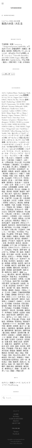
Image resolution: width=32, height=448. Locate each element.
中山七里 (18, 162)
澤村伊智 (24, 288)
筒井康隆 (20, 310)
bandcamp (22, 93)
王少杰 (7, 292)
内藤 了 (22, 174)
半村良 (26, 178)
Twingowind (10, 129)
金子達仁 (25, 344)
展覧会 (20, 218)
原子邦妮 (18, 180)
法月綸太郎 (14, 283)
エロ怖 (4, 138)
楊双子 (15, 272)
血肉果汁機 (22, 333)
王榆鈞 (14, 292)
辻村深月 (19, 340)
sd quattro (12, 120)
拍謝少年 (20, 241)
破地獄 (4, 306)
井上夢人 (14, 167)
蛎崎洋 (13, 333)
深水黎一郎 (11, 288)
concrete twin (13, 95)
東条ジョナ (14, 259)
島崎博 (4, 225)
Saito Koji (16, 118)
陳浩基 (25, 351)
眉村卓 (22, 299)
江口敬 (27, 279)
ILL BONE (20, 104)
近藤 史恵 (8, 342)
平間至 (26, 234)
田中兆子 (21, 295)
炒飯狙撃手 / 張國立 (19, 49)
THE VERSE (20, 127)
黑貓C (17, 369)
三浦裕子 (18, 160)
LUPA (24, 111)
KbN (25, 106)
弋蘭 (3, 236)
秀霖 (10, 306)
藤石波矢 (18, 331)
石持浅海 (16, 304)
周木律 (9, 192)
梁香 (3, 270)
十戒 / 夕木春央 (24, 62)
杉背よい (11, 257)
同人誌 (17, 189)
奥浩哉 (20, 203)
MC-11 (19, 113)
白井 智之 (21, 297)
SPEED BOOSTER (19, 124)
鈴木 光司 (5, 346)
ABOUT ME (16, 423)
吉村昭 (20, 187)
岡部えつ (24, 221)
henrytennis (12, 104)
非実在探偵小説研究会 (10, 360)
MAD (4, 113)
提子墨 (27, 241)
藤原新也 (11, 328)
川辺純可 (21, 230)
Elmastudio (19, 443)
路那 (6, 340)
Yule (9, 133)
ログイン (5, 383)
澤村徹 (4, 290)
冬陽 (11, 176)
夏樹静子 (25, 194)
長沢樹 (22, 346)
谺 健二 (16, 337)
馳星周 (15, 362)
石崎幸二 (20, 301)
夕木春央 (5, 196)
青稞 (27, 357)
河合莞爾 (24, 281)
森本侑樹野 (17, 270)
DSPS (25, 97)
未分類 (18, 21)
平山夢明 (10, 234)
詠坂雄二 (11, 335)
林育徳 (14, 263)
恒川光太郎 (9, 239)
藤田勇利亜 (9, 331)
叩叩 (6, 185)
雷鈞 (10, 355)
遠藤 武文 (8, 344)
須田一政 (23, 360)
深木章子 (20, 286)
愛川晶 (17, 239)
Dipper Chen (18, 97)
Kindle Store (14, 109)
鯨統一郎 (11, 364)
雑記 (17, 353)
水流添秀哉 (23, 277)
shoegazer (5, 122)
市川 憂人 (12, 232)
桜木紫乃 (24, 268)
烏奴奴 (17, 290)
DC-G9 (4, 97)
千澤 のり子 (17, 178)
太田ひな (12, 203)
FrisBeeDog (11, 102)
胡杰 (20, 317)
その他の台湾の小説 (14, 147)
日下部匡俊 (22, 245)
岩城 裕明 (15, 223)
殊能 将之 (13, 277)
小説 (14, 21)
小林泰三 (5, 216)
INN (27, 104)
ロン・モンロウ (11, 156)
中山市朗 (26, 162)
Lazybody (5, 111)
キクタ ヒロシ (12, 142)
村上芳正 (5, 259)
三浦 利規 (10, 160)
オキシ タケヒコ (8, 140)
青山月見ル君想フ (20, 355)
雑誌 (22, 353)
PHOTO (16, 421)
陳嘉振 (12, 351)
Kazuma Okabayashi (15, 106)
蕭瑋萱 (9, 326)
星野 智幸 (23, 250)
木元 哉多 (10, 254)
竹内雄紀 (8, 308)
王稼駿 (7, 295)
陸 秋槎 (11, 353)
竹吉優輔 (16, 308)
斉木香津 (11, 243)
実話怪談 (10, 209)
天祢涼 (27, 201)
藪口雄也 (6, 333)
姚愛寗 (7, 205)
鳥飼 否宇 (20, 364)
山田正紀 (8, 221)
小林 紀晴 (25, 214)
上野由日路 (9, 162)
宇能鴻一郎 (11, 207)
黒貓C (12, 371)
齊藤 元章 (20, 371)
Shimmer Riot (22, 120)
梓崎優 (9, 270)
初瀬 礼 (22, 176)
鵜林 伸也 (10, 366)
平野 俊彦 (18, 234)
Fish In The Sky (13, 100)
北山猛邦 (8, 178)
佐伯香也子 (21, 169)
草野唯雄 (10, 322)
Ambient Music (12, 93)
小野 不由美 (12, 218)
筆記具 (12, 310)
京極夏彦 (23, 167)
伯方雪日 (12, 169)
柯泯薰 (7, 266)
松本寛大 (12, 261)
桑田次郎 (16, 268)
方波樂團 (5, 245)
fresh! (3, 102)
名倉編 (24, 189)
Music (25, 113)
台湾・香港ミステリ (17, 185)
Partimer (17, 115)
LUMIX (18, 111)
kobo (22, 109)
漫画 (18, 288)
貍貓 (22, 337)
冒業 (28, 174)
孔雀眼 (18, 205)
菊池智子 (26, 322)
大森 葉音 (6, 201)
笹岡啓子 (5, 310)
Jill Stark (5, 106)
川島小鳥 (13, 230)
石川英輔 (8, 304)
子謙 (13, 205)
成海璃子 (24, 239)
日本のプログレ (14, 248)
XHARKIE (5, 131)
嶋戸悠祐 (8, 227)
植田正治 (8, 272)
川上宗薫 (16, 227)
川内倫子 (24, 227)
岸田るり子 (24, 223)
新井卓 (18, 243)
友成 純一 (18, 183)
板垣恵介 (20, 261)
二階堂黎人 (15, 165)
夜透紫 (12, 196)
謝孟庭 (9, 337)
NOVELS (16, 416)
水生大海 (5, 279)
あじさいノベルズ (19, 133)
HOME (16, 414)
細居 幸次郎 (11, 315)
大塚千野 (8, 198)
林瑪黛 (7, 263)
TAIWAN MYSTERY (16, 419)
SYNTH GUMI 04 (8, 127)
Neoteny (4, 115)
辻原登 (12, 340)
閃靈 (25, 348)
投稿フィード (15, 383)
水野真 (20, 279)
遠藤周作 (17, 344)
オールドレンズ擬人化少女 (18, 138)
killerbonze (5, 109)
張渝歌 (22, 236)
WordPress (18, 441)
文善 (4, 243)
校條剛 (9, 268)
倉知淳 (17, 171)
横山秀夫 (11, 274)
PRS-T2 (24, 115)
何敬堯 (10, 171)
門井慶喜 (10, 348)
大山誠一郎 (17, 198)
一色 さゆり (9, 158)
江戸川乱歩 (7, 281)
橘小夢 (18, 274)
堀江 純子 (8, 194)
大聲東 (20, 201)
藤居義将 (20, 328)
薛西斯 (15, 326)
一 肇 (20, 156)
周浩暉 (15, 192)
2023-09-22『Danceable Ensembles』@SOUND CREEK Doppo (16, 56)
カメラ (18, 140)
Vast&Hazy (24, 129)
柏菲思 (20, 263)
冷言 (16, 176)
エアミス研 (24, 136)
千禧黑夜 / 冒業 (7, 44)
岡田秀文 (16, 221)
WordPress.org (13, 385)
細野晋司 (20, 315)
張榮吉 (15, 236)
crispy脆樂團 (23, 95)
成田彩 (4, 241)
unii (17, 129)
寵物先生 (20, 212)
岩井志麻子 (6, 223)
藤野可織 (26, 331)
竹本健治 (24, 308)
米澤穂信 (8, 313)
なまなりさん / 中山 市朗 (19, 60)
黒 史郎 (23, 369)
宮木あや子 (19, 209)
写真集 (5, 176)
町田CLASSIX (12, 297)
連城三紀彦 (18, 342)
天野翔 (5, 203)
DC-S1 (10, 97)
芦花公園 (15, 319)
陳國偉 (19, 351)
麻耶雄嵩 (18, 366)
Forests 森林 (24, 100)
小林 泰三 (16, 214)
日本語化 (8, 250)
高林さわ (23, 362)
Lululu (12, 111)
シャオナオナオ (8, 144)
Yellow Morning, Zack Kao (19, 131)
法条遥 (23, 283)
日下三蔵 (13, 245)
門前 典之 (18, 348)
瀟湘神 (10, 290)
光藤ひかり (13, 174)
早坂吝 (15, 250)
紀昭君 (15, 313)
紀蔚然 (22, 313)
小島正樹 (8, 214)
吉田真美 (10, 189)
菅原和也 (18, 322)
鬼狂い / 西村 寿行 (10, 62)
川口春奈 (5, 230)
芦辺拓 (22, 319)
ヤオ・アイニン (11, 153)
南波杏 (4, 180)
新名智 (25, 243)
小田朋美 (13, 216)
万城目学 (18, 158)
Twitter (16, 432)
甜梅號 (14, 295)
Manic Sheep (11, 113)
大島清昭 (26, 198)
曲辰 (21, 252)
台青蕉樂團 (12, 187)
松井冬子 (23, 259)
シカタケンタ (24, 142)
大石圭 (11, 21)
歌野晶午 (5, 277)
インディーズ (13, 136)
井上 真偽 (6, 167)
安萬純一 (20, 207)
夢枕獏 (19, 196)
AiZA (4, 93)
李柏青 (25, 257)
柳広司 (14, 266)
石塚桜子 (11, 301)
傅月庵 (5, 174)
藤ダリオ (23, 326)
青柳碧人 (20, 357)
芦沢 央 (7, 319)
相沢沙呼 (14, 299)
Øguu (11, 115)
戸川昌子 (11, 241)
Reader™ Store (5, 21)
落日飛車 (21, 324)
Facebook (16, 434)
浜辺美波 (12, 286)
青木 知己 (12, 357)
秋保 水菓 (16, 306)
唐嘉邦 (22, 192)
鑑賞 (17, 346)
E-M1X (4, 100)
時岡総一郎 (14, 252)
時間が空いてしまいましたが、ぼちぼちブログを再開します (16, 53)
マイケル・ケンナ (13, 151)
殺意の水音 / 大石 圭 (12, 23)
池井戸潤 (16, 281)
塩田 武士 (17, 194)
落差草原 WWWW (9, 324)
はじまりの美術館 (17, 149)
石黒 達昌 (25, 304)
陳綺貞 (4, 353)
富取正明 (11, 212)
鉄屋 (12, 346)
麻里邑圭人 (9, 369)
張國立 (9, 236)
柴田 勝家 (21, 266)
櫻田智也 (25, 274)
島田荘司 (11, 225)
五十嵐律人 (25, 165)
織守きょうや (12, 317)
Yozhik (4, 133)
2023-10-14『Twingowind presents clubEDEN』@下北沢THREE (16, 46)
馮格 (10, 362)
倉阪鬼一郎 (25, 171)
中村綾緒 (6, 165)
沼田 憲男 (5, 283)
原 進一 (11, 180)
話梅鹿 (19, 335)
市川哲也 (20, 232)
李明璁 (19, 257)
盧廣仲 (7, 299)
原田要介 (10, 183)
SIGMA (12, 122)
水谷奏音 (13, 279)
